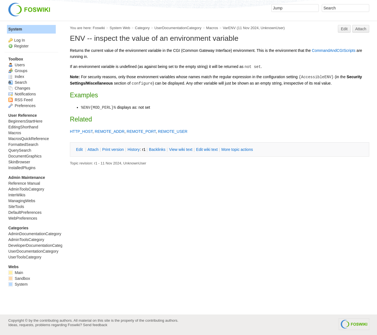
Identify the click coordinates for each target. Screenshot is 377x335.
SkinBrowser (19, 162)
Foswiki (99, 28)
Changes (19, 88)
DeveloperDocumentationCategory (38, 245)
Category (142, 28)
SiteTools (16, 206)
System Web (120, 28)
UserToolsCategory (24, 257)
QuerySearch (19, 150)
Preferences (22, 105)
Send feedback (95, 325)
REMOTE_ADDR (109, 131)
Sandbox (19, 278)
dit (80, 149)
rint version (113, 149)
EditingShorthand (23, 127)
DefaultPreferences (25, 212)
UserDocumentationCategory (177, 28)
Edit (344, 29)
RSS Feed (20, 100)
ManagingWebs (21, 201)
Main (15, 272)
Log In (19, 40)
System (15, 29)
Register (21, 46)
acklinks (157, 149)
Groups (17, 70)
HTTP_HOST (81, 131)
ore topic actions (237, 149)
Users (16, 65)
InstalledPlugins (22, 168)
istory (134, 149)
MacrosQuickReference (28, 138)
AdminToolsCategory (26, 189)
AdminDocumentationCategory (34, 234)
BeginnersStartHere (25, 121)
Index (16, 76)
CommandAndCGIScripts (333, 50)
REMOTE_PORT (141, 131)
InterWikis (16, 195)
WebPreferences (22, 218)
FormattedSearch (23, 144)
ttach (92, 149)
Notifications (22, 94)
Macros (212, 28)
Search (17, 82)
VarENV (229, 28)
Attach (360, 29)
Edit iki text (207, 149)
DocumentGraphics (25, 156)
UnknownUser (272, 28)
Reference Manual (24, 183)
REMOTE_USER (173, 131)
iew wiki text (181, 149)
